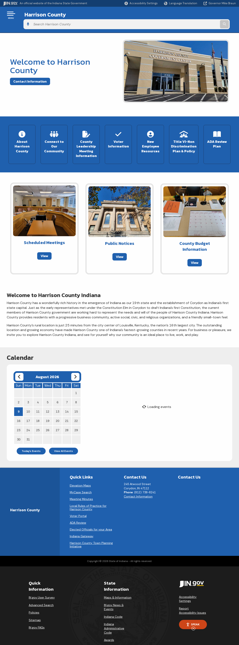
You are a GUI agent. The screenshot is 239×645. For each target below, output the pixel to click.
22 (76, 408)
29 (76, 418)
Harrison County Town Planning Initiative (91, 532)
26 (47, 418)
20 (57, 408)
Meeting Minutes (81, 486)
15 (76, 399)
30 (18, 427)
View (44, 243)
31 (28, 427)
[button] (141, 3)
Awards (109, 627)
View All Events (63, 438)
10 (28, 399)
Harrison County (42, 15)
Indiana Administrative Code (114, 616)
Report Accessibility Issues (192, 598)
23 (18, 418)
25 (38, 418)
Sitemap (35, 608)
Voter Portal (78, 503)
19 (47, 408)
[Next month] (75, 364)
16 (18, 408)
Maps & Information (117, 585)
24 (28, 418)
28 (66, 418)
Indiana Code (113, 604)
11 (38, 399)
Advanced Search (41, 593)
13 (57, 399)
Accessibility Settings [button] (188, 586)
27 (57, 418)
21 (66, 408)
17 (28, 408)
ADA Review (78, 510)
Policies (34, 600)
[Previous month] (19, 364)
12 (47, 399)
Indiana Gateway (81, 524)
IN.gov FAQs (37, 615)
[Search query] (210, 15)
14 (66, 399)
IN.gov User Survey (42, 585)
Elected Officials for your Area (91, 517)
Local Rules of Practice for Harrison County (88, 495)
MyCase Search (81, 480)
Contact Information (30, 72)
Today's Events (31, 438)
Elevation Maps (80, 473)
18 (38, 408)
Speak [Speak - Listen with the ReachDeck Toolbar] (192, 613)
